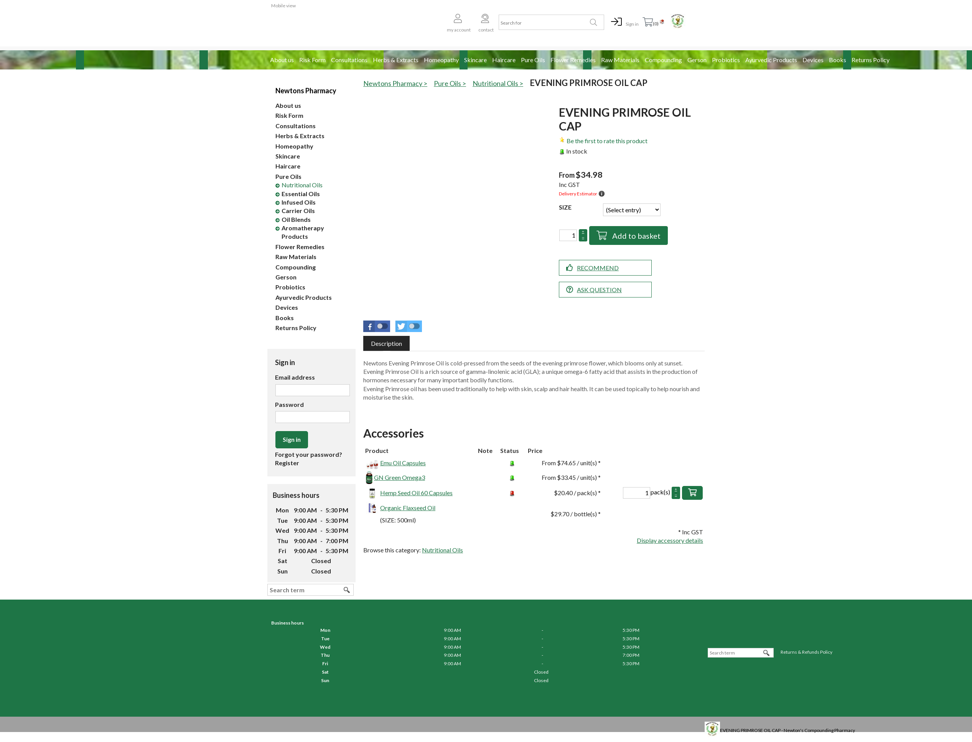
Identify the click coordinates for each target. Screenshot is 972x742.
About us (282, 59)
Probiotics (726, 59)
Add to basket (636, 235)
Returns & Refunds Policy (806, 652)
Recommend (598, 267)
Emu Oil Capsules (403, 462)
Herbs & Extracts (395, 59)
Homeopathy (441, 59)
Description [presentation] (386, 343)
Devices (813, 59)
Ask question (599, 289)
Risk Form (312, 59)
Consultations (349, 59)
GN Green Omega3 (399, 477)
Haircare (504, 59)
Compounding (663, 59)
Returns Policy (871, 59)
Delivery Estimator (578, 194)
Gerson (697, 59)
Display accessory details (670, 540)
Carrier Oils (298, 210)
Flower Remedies (573, 59)
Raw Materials (620, 59)
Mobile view (283, 5)
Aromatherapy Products (303, 232)
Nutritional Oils (302, 184)
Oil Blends (296, 219)
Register (287, 462)
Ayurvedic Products (771, 59)
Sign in (632, 24)
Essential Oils (301, 193)
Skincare (475, 59)
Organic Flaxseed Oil (407, 507)
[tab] (386, 343)
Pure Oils (533, 59)
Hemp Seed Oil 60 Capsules (416, 492)
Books (837, 59)
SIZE (565, 207)
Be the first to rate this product (607, 140)
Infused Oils (299, 202)
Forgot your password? (308, 454)
